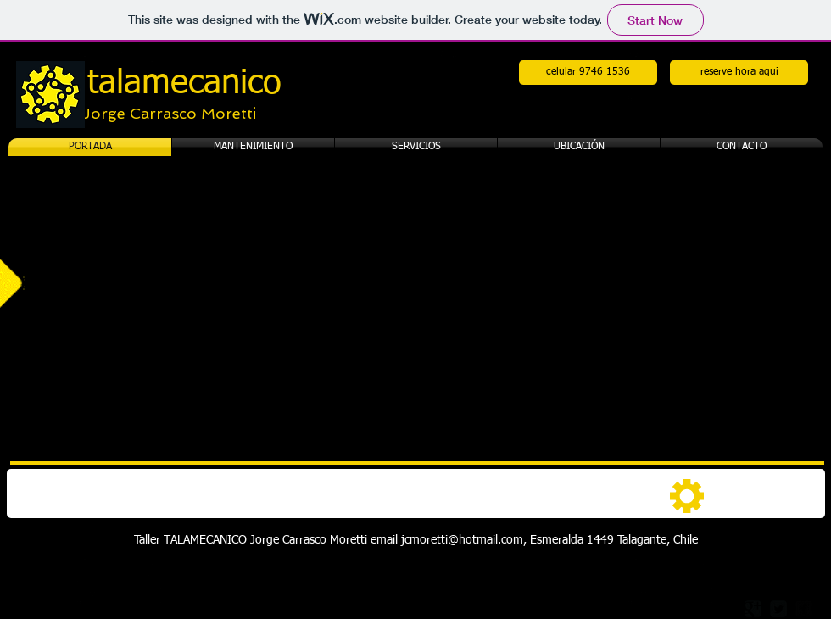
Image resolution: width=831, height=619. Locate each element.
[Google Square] (753, 608)
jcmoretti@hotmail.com (462, 540)
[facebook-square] (803, 608)
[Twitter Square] (778, 608)
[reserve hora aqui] (739, 72)
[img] (94, 493)
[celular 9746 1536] (588, 72)
